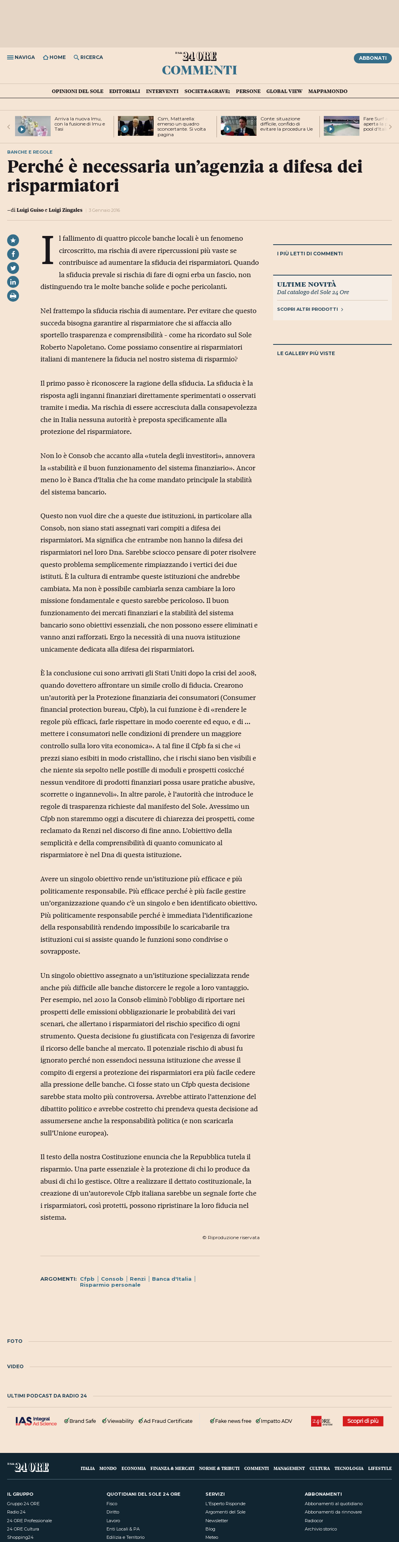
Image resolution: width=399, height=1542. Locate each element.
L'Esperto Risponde (225, 1503)
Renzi (138, 1279)
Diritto (112, 1512)
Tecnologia (348, 1468)
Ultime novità (306, 284)
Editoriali (124, 91)
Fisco (111, 1503)
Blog (210, 1529)
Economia (134, 1468)
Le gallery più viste (306, 353)
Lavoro (113, 1520)
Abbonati (373, 58)
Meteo (211, 1537)
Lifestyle (380, 1468)
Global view (284, 91)
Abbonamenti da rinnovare (333, 1512)
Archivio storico (321, 1529)
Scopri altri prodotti (310, 309)
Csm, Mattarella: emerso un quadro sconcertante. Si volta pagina (182, 126)
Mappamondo (328, 91)
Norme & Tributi (219, 1468)
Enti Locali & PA (123, 1529)
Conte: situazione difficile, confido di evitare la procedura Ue (286, 124)
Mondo (108, 1468)
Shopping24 (20, 1537)
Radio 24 (16, 1512)
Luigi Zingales (65, 209)
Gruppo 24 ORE (23, 1503)
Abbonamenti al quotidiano (334, 1503)
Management (289, 1468)
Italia (88, 1468)
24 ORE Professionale (29, 1520)
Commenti (200, 69)
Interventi (162, 91)
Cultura (320, 1468)
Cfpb (87, 1279)
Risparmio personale (110, 1285)
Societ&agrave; (207, 91)
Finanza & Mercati (172, 1468)
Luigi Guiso (30, 209)
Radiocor (314, 1520)
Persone (248, 91)
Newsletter (216, 1520)
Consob (112, 1279)
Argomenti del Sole (225, 1512)
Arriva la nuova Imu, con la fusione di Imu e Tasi (80, 124)
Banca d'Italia (172, 1279)
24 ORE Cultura (23, 1529)
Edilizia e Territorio (125, 1537)
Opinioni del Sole (77, 91)
